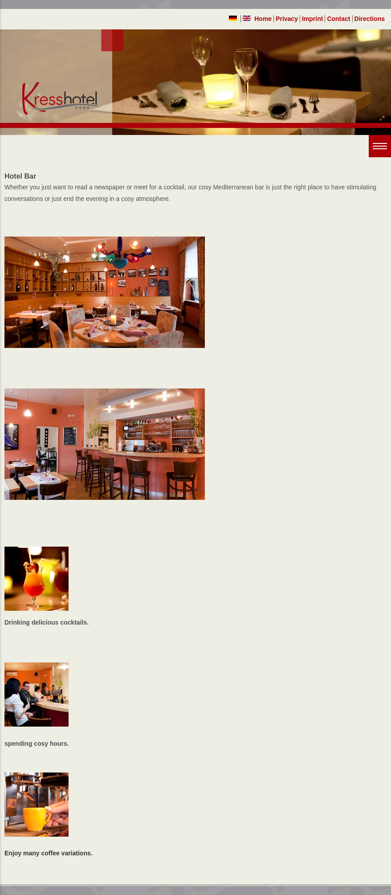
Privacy (287, 18)
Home (263, 18)
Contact (338, 18)
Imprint (312, 18)
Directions (369, 18)
